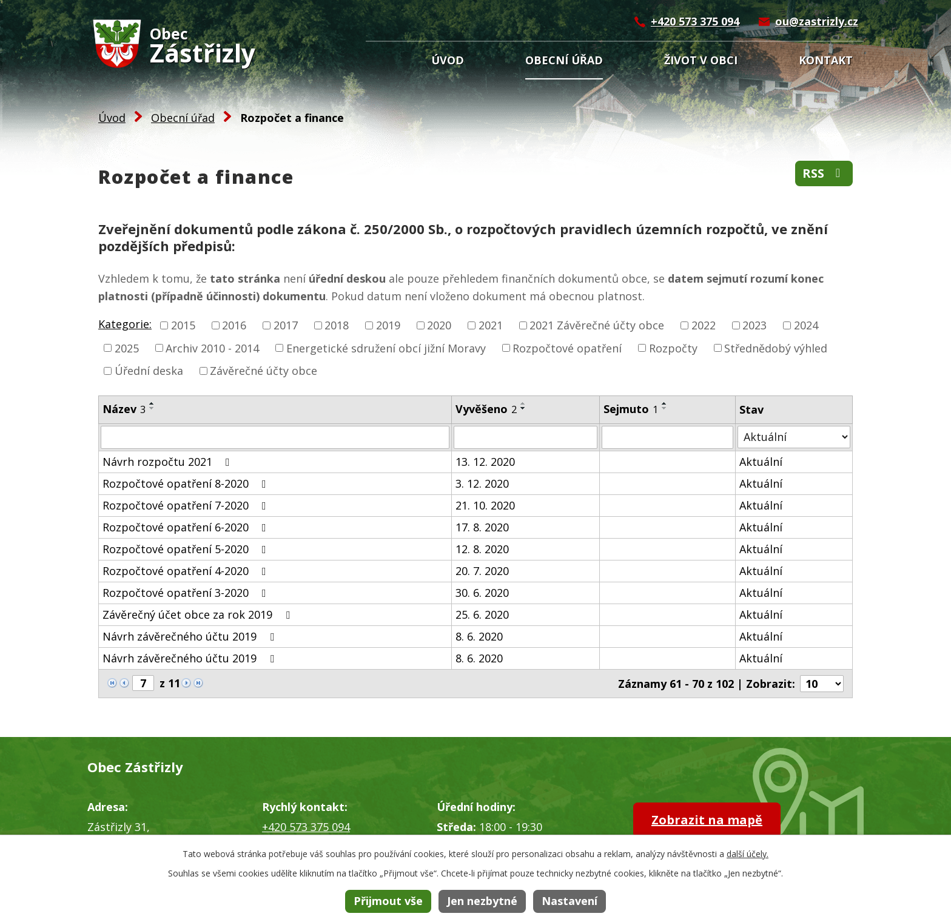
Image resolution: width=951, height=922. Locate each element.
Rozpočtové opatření (567, 347)
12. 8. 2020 (482, 549)
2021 (491, 325)
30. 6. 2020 (482, 592)
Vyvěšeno (486, 409)
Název (124, 409)
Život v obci (701, 60)
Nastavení (569, 900)
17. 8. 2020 (482, 527)
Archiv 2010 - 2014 (212, 347)
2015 (183, 325)
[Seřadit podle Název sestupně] (152, 408)
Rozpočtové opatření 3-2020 (186, 592)
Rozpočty (673, 347)
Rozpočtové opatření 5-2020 (186, 549)
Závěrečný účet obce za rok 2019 (198, 614)
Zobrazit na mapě (706, 820)
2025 (127, 347)
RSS (823, 173)
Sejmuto (630, 409)
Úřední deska (149, 370)
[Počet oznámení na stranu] (822, 683)
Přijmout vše (388, 900)
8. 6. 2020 (479, 636)
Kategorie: (125, 324)
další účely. (747, 854)
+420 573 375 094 (695, 21)
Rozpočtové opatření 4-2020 (186, 571)
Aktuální (760, 461)
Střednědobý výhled (775, 347)
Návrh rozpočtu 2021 (168, 461)
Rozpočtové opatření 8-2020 (186, 483)
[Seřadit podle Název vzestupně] (152, 403)
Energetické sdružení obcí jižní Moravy (386, 347)
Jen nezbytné (482, 900)
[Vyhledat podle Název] (275, 437)
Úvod (447, 60)
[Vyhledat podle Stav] (794, 437)
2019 (388, 325)
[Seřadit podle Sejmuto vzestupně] (664, 403)
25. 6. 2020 (482, 614)
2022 (703, 325)
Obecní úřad (564, 60)
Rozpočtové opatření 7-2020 (186, 505)
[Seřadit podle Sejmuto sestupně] (664, 408)
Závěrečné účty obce (263, 370)
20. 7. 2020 (482, 571)
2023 (754, 325)
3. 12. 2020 (482, 483)
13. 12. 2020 (485, 461)
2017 (286, 325)
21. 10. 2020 (485, 505)
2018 (336, 325)
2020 (439, 325)
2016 (234, 325)
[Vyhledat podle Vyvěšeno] (525, 437)
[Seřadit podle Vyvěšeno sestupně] (523, 408)
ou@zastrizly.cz (816, 21)
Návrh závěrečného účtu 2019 (190, 636)
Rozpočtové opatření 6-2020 (186, 527)
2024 (806, 325)
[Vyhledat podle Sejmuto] (667, 437)
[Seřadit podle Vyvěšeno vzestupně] (523, 403)
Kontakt (826, 60)
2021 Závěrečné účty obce (596, 325)
